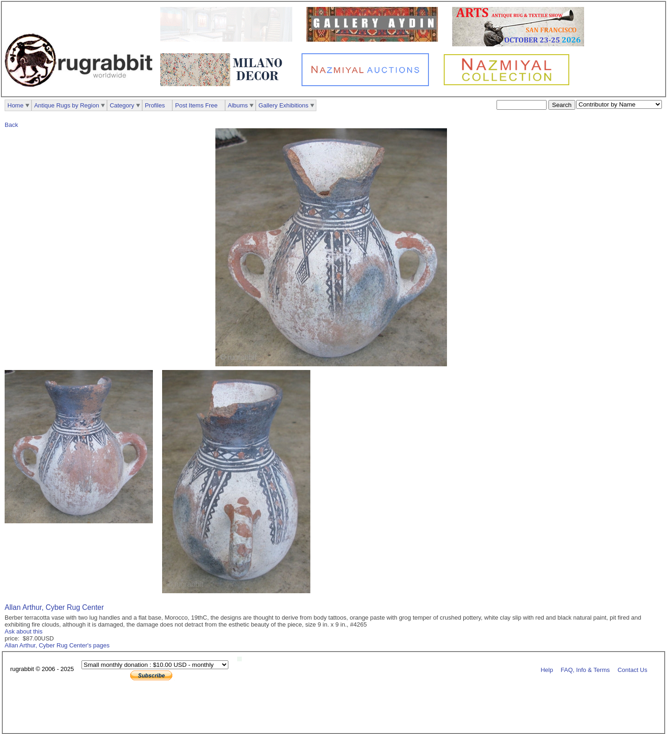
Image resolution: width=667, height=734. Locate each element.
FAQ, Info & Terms (585, 669)
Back (11, 124)
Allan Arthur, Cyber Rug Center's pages (57, 645)
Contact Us (632, 669)
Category (122, 105)
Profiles (155, 105)
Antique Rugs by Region (66, 105)
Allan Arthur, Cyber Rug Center (54, 607)
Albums (238, 105)
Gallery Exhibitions (283, 105)
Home (15, 105)
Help (547, 669)
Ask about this (24, 631)
